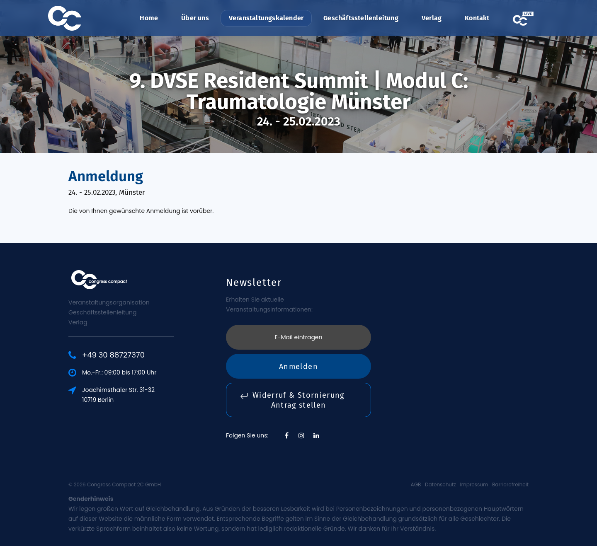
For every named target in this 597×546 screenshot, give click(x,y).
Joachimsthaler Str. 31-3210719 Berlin (118, 395)
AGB (416, 484)
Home (149, 18)
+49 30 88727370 (113, 355)
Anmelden (298, 366)
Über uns (195, 18)
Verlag (432, 18)
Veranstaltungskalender (266, 18)
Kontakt (477, 18)
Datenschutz (440, 484)
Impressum (474, 484)
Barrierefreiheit (510, 484)
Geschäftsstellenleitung (360, 18)
